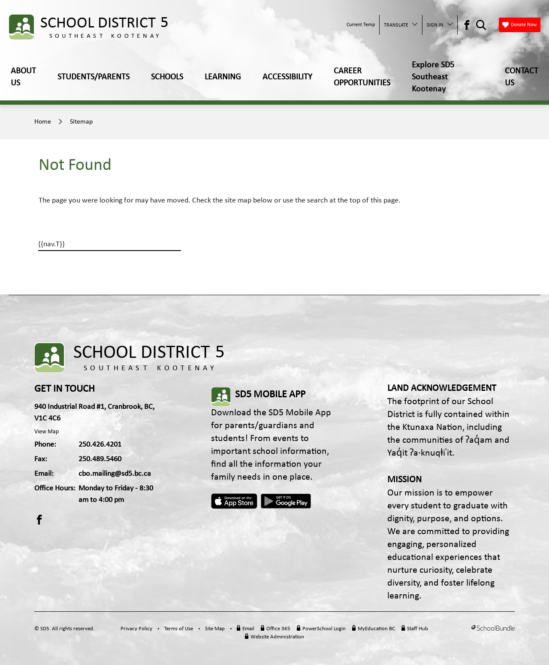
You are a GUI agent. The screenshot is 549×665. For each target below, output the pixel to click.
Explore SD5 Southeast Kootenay (433, 77)
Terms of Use (178, 629)
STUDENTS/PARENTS (93, 77)
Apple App (234, 501)
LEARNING (223, 77)
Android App (286, 501)
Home (42, 121)
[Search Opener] (481, 25)
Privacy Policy (136, 629)
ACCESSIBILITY (287, 77)
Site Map (215, 629)
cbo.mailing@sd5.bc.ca (114, 474)
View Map (46, 432)
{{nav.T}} (51, 244)
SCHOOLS (167, 77)
